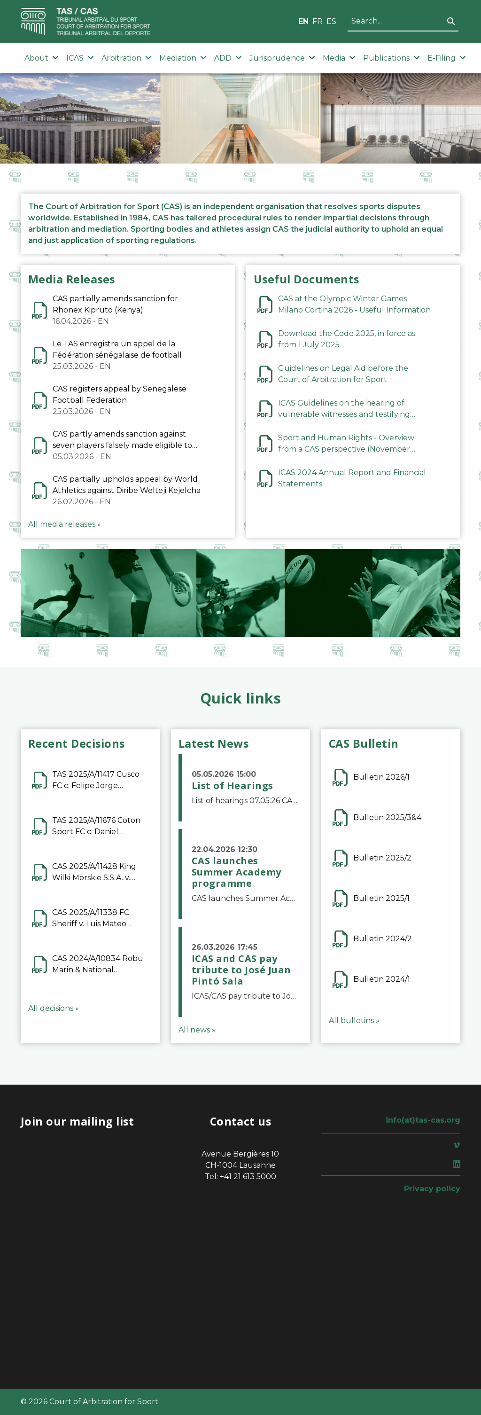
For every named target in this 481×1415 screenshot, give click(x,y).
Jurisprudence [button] (282, 58)
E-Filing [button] (446, 58)
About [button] (41, 58)
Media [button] (339, 58)
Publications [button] (391, 58)
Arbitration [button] (126, 58)
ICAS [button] (80, 58)
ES (331, 21)
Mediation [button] (183, 58)
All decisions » (53, 1008)
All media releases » (64, 524)
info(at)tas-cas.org (423, 1120)
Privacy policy (432, 1188)
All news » (197, 1029)
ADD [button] (228, 58)
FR (317, 21)
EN (303, 21)
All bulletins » (354, 1020)
